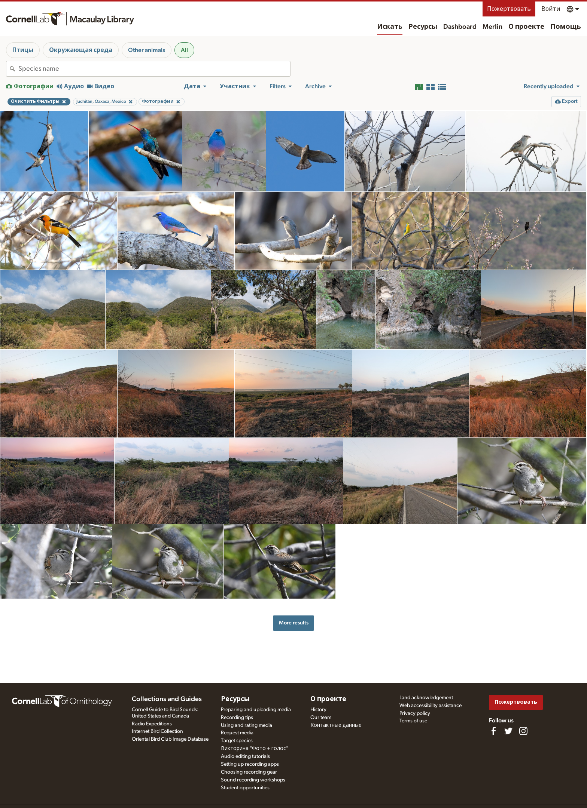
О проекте (526, 27)
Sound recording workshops (253, 780)
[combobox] (154, 68)
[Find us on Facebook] (493, 730)
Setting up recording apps (250, 764)
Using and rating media (246, 725)
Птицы (22, 50)
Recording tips (237, 717)
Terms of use (413, 720)
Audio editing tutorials (245, 756)
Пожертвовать (509, 9)
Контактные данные (336, 725)
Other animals (146, 50)
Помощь (565, 27)
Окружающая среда (80, 50)
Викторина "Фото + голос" (254, 748)
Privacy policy (414, 713)
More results (293, 623)
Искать (389, 27)
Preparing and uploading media (256, 709)
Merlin (492, 27)
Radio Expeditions (152, 723)
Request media (237, 732)
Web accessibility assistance (430, 705)
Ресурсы (422, 27)
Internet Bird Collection (157, 731)
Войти (550, 9)
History (318, 709)
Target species (237, 740)
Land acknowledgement (426, 697)
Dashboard (460, 27)
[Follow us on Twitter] (508, 730)
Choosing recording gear (249, 772)
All (184, 50)
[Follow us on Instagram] (523, 730)
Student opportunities (245, 787)
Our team (320, 717)
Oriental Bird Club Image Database (170, 739)
